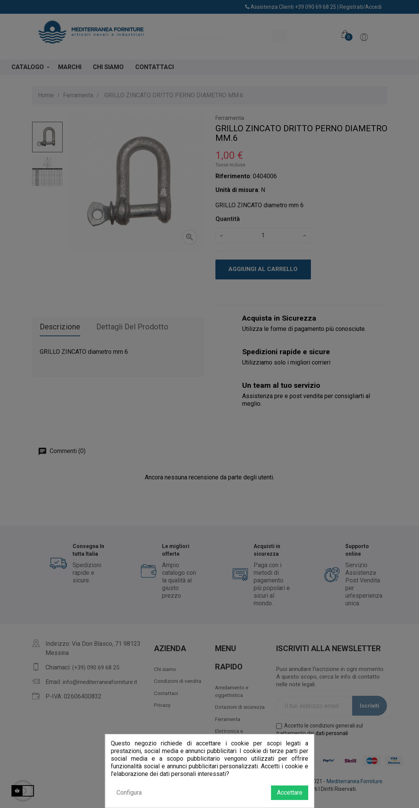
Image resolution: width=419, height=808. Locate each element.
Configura (129, 792)
